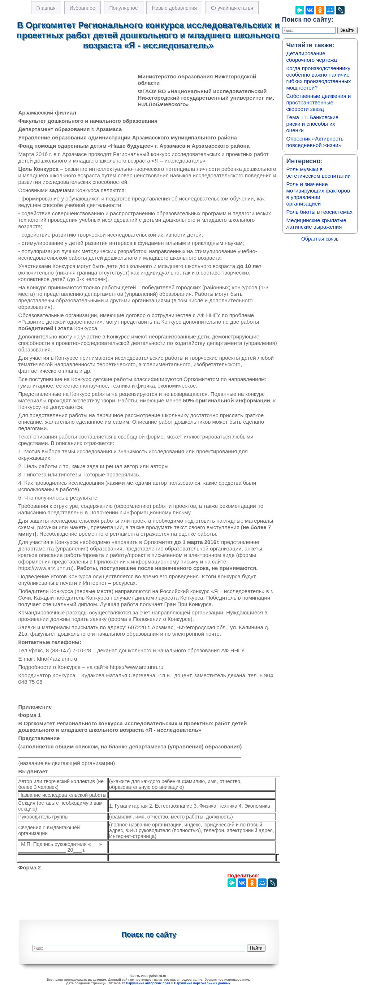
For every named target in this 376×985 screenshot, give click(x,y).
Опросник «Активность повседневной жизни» (314, 141)
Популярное (123, 8)
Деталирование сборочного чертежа (311, 56)
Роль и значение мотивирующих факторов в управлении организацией (318, 194)
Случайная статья (232, 8)
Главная (46, 8)
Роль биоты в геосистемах (319, 212)
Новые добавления (174, 8)
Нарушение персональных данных (202, 983)
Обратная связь (319, 239)
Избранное (82, 8)
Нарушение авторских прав (148, 983)
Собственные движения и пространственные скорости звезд (318, 102)
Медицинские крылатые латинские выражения (316, 223)
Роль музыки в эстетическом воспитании (318, 172)
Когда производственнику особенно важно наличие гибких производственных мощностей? (318, 78)
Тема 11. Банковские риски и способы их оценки (312, 123)
